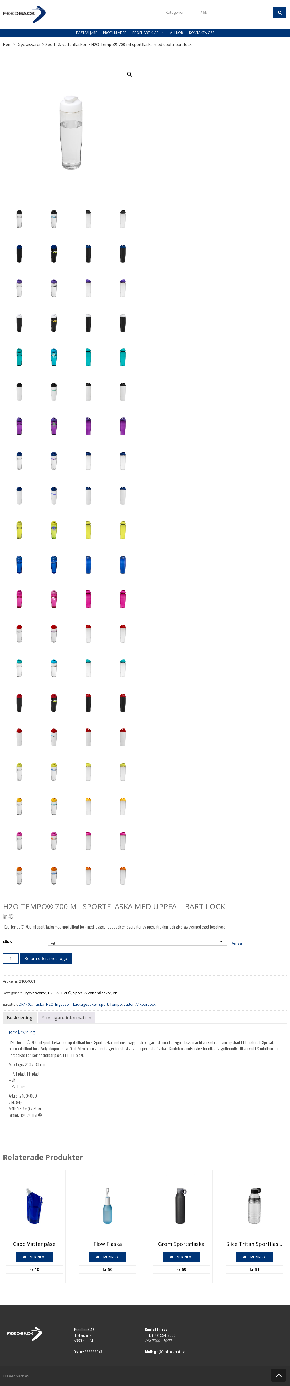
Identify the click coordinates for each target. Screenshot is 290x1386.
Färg (7, 942)
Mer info (37, 1257)
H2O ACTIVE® (59, 992)
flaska (38, 1004)
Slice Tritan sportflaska (254, 1244)
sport (103, 1004)
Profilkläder (114, 32)
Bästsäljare (86, 32)
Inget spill (63, 1004)
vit (115, 992)
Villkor (176, 32)
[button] (129, 74)
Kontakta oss (201, 32)
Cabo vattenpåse (34, 1244)
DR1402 (25, 1004)
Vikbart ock (146, 1004)
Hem (7, 44)
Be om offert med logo (45, 958)
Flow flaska (108, 1244)
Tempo (116, 1004)
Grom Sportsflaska (181, 1244)
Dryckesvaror (28, 44)
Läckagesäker (85, 1004)
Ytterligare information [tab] (66, 1018)
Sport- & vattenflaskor (65, 44)
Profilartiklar (148, 32)
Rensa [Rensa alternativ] (236, 943)
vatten (129, 1004)
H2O (49, 1004)
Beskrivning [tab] (20, 1018)
